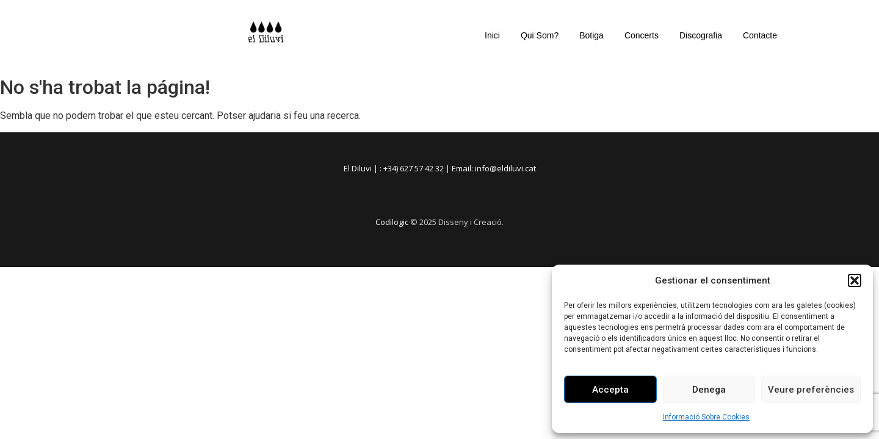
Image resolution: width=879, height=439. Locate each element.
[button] (854, 280)
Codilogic (391, 221)
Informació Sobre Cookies (706, 417)
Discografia (700, 35)
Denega (709, 389)
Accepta (610, 389)
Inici (492, 35)
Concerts (641, 35)
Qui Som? (540, 35)
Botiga (591, 35)
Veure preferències (811, 389)
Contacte (760, 35)
